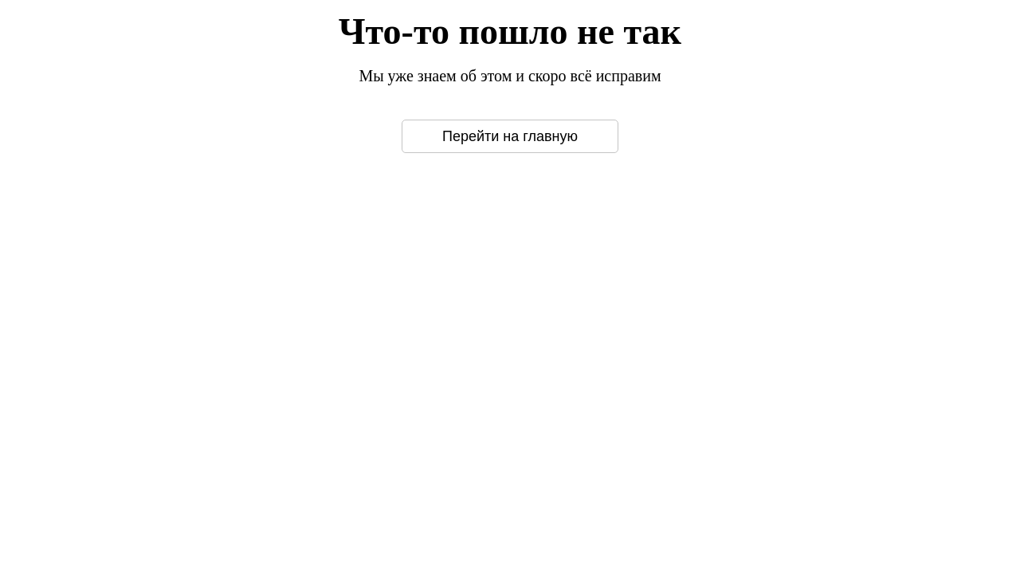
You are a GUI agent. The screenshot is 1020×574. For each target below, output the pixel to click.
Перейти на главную (510, 136)
